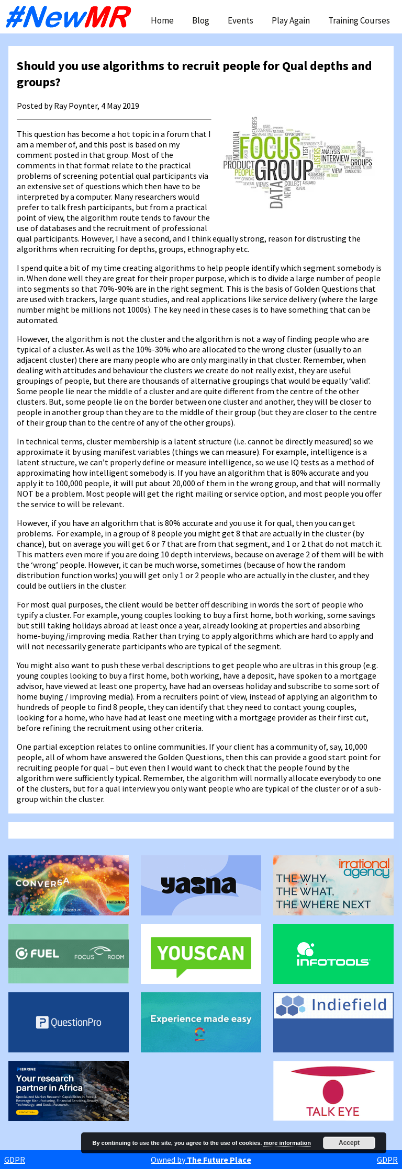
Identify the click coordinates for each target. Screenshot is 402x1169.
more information (286, 1143)
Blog (200, 20)
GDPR (14, 1159)
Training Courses (359, 20)
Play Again (291, 20)
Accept (349, 1143)
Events (240, 20)
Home (162, 20)
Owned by (201, 1159)
